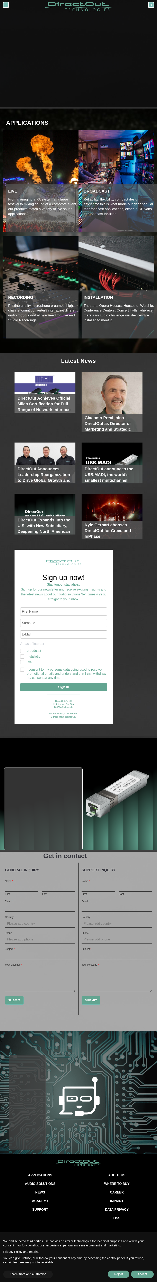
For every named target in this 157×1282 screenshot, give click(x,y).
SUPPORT (40, 1209)
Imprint (34, 1251)
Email (9, 901)
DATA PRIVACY (117, 1209)
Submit (14, 1000)
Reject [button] (118, 1274)
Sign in (63, 687)
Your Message (13, 964)
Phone (8, 933)
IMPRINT (117, 1201)
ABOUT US (117, 1175)
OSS (116, 1218)
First (7, 893)
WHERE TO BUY (116, 1184)
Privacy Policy (12, 1251)
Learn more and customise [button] (28, 1274)
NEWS (40, 1192)
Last (44, 893)
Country (9, 917)
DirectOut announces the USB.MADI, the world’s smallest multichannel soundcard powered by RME (109, 480)
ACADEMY (40, 1201)
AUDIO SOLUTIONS (40, 1184)
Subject (10, 949)
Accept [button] (142, 1274)
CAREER (117, 1192)
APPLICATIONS (40, 1175)
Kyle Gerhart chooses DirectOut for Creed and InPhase (108, 531)
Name (9, 881)
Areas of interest (32, 643)
